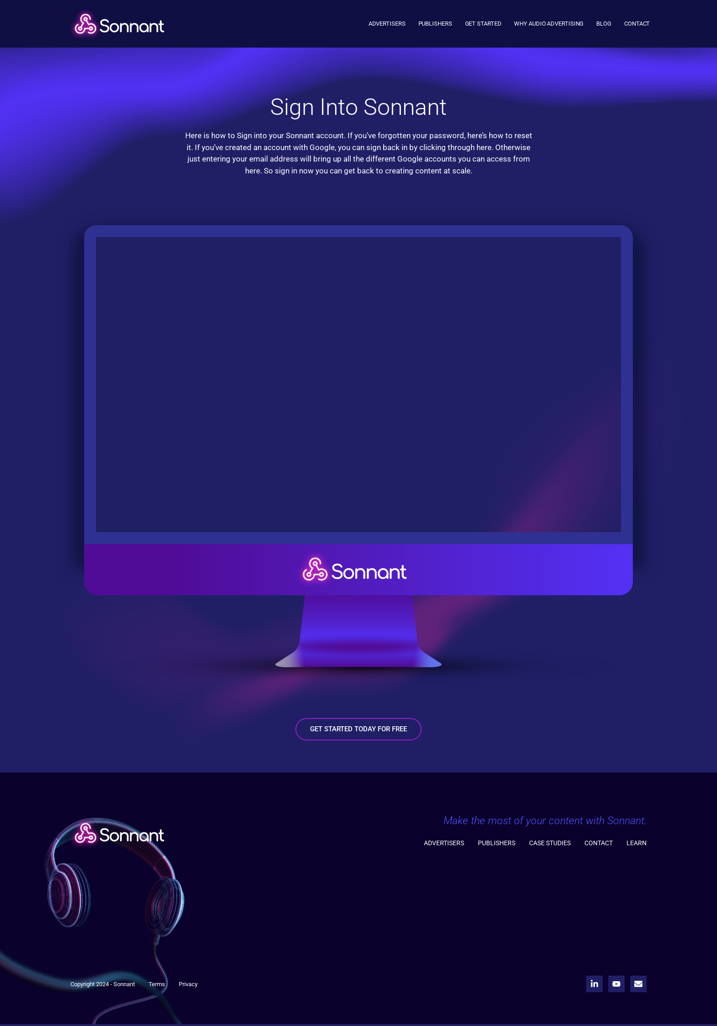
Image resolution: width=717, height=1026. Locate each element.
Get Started (483, 23)
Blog (603, 23)
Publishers (435, 23)
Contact (637, 23)
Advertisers (387, 23)
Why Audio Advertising (548, 23)
